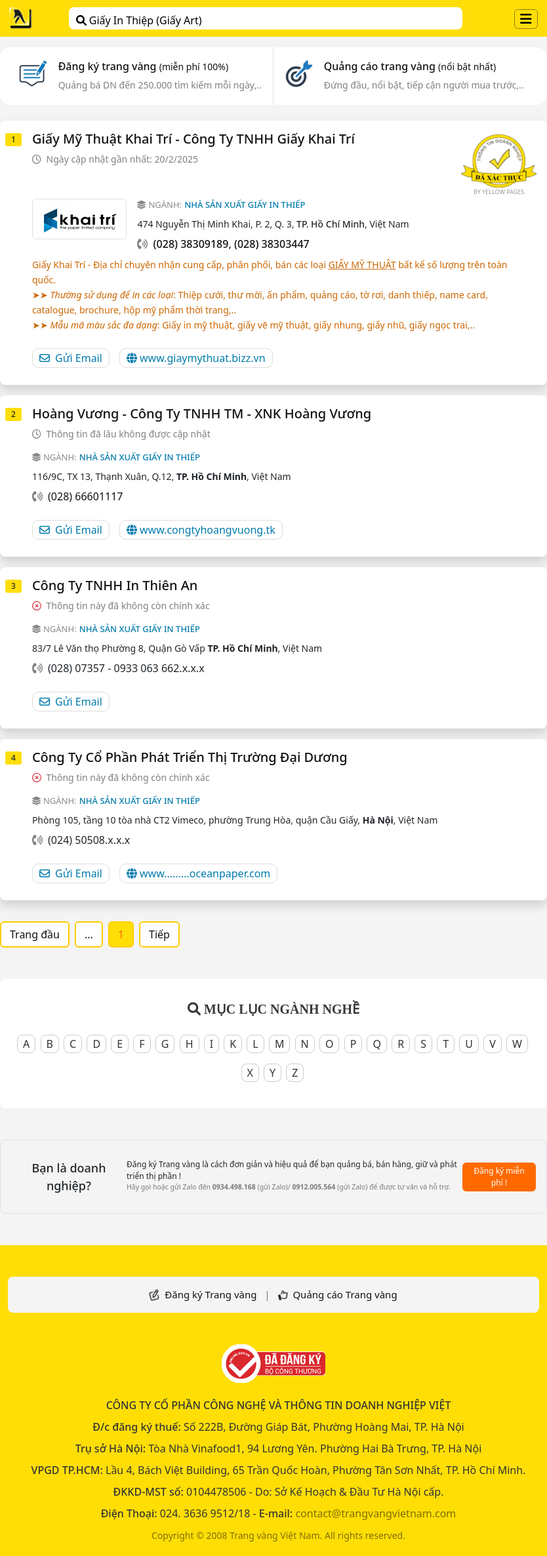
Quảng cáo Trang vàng (345, 1294)
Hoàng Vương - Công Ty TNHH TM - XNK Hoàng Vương (201, 413)
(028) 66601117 (85, 496)
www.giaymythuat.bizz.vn (196, 358)
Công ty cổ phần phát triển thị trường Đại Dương (190, 757)
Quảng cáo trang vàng (410, 66)
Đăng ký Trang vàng (210, 1294)
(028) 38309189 (191, 244)
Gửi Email (70, 358)
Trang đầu (35, 934)
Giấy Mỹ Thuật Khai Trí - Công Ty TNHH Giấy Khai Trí (193, 139)
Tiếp (159, 934)
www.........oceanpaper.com (198, 873)
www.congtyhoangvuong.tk (201, 530)
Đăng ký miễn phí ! (499, 1176)
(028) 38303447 (272, 244)
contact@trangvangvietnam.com (375, 1513)
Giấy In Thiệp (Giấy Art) (139, 20)
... (89, 934)
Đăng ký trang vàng (143, 66)
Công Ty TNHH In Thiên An (114, 585)
